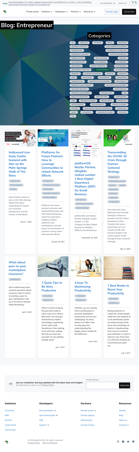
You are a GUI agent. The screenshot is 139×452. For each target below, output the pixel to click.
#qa (124, 93)
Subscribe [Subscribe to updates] (124, 385)
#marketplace (77, 81)
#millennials (121, 81)
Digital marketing (82, 208)
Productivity (113, 189)
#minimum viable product (81, 85)
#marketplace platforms (99, 81)
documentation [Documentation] (107, 3)
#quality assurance (79, 97)
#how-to (110, 73)
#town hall (121, 108)
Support (44, 425)
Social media (48, 189)
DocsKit (8, 420)
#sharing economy (88, 101)
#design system (77, 58)
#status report (77, 104)
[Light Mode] (132, 2)
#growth (75, 73)
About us (123, 420)
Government (10, 425)
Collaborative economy (51, 185)
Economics (113, 193)
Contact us (124, 425)
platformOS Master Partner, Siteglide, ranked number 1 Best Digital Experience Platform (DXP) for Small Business (85, 178)
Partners (76, 11)
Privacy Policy (48, 385)
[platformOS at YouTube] (128, 442)
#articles (84, 43)
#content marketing (118, 54)
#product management (80, 93)
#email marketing (98, 66)
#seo (73, 101)
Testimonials (86, 420)
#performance (120, 89)
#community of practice (116, 50)
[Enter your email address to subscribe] (103, 385)
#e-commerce (100, 62)
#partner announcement (116, 85)
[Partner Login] (112, 12)
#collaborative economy (116, 46)
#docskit (122, 58)
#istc (73, 77)
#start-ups (122, 101)
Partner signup (87, 415)
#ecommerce (121, 62)
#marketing (121, 77)
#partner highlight (79, 89)
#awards (97, 43)
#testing (74, 108)
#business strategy (79, 46)
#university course (105, 112)
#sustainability (98, 104)
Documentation (47, 410)
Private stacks (32, 11)
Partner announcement (84, 204)
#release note (101, 97)
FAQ (41, 420)
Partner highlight (16, 185)
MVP (7, 415)
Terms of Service (49, 442)
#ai (72, 43)
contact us (122, 3)
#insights (122, 73)
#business (122, 43)
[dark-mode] (136, 2)
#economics (76, 66)
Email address (92, 379)
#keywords (87, 77)
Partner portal (88, 410)
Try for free (129, 11)
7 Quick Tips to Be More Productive (52, 286)
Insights (13, 189)
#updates (122, 112)
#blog (110, 43)
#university (86, 112)
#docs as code (101, 58)
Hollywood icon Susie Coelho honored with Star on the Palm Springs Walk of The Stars (19, 163)
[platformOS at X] (123, 442)
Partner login (112, 11)
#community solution (80, 54)
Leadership (113, 197)
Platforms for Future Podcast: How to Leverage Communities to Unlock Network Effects (52, 163)
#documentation (78, 62)
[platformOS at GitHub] (118, 442)
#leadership (104, 77)
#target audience (119, 104)
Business (112, 185)
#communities (76, 50)
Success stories (87, 425)
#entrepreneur (102, 70)
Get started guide (48, 415)
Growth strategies (49, 197)
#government (121, 70)
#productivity (106, 93)
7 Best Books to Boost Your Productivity (118, 289)
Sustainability (113, 202)
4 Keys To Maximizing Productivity (83, 286)
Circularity (9, 410)
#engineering (121, 66)
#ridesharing (121, 97)
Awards (122, 410)
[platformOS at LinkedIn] (133, 442)
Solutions (47, 11)
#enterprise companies (80, 70)
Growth (122, 185)
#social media (106, 101)
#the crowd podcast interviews (98, 108)
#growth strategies (93, 73)
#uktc (73, 112)
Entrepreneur (15, 181)
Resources (89, 11)
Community (10, 429)
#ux (72, 116)
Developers (61, 11)
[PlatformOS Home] (13, 11)
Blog (121, 415)
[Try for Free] (129, 12)
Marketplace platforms (51, 193)
